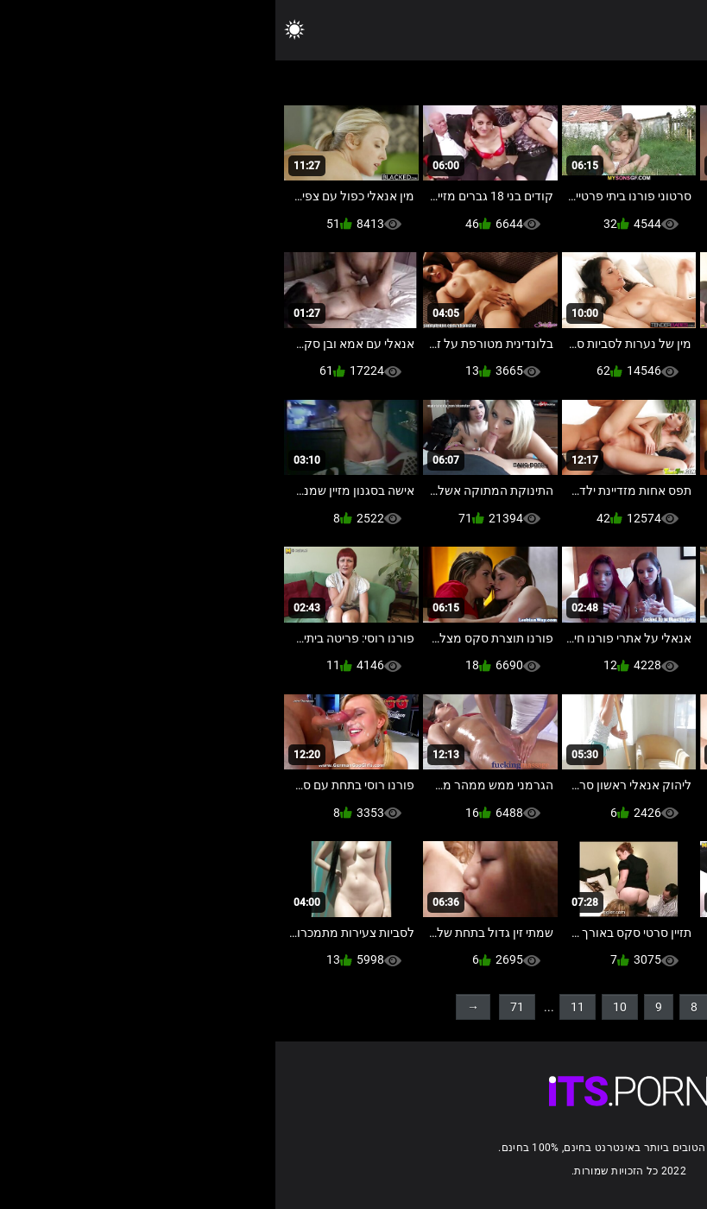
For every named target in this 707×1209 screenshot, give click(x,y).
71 (242, 1007)
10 (344, 1007)
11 (302, 1007)
